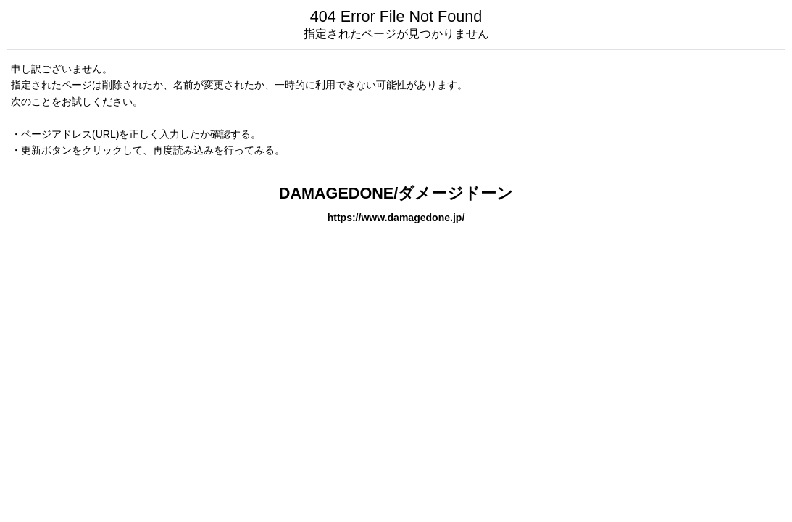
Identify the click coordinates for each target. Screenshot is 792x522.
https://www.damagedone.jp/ (396, 217)
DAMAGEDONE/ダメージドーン (396, 193)
